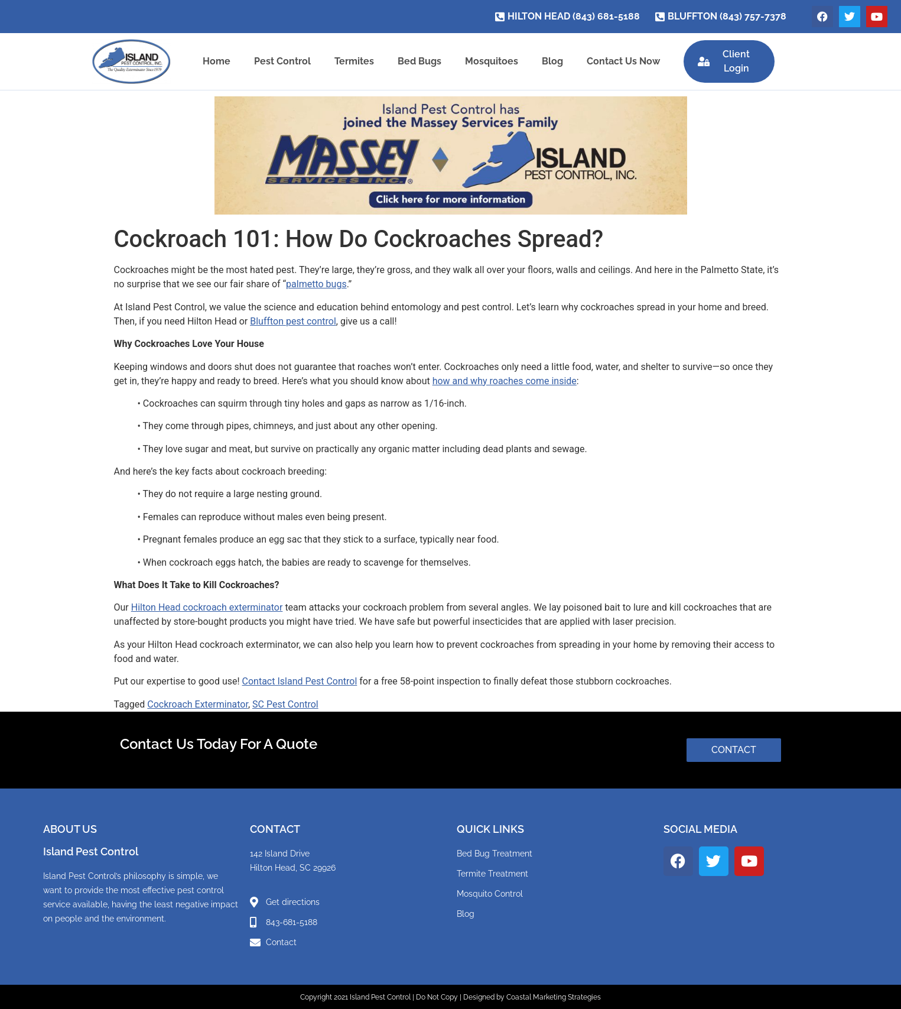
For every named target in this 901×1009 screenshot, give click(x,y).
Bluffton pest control (293, 320)
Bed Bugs (418, 61)
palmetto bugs (316, 284)
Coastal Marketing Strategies (553, 996)
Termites (352, 61)
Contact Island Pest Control (299, 681)
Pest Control (280, 61)
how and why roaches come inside (504, 380)
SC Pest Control (285, 703)
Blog (550, 61)
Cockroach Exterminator (197, 703)
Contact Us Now (621, 61)
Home (215, 61)
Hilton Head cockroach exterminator (207, 607)
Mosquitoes (489, 61)
